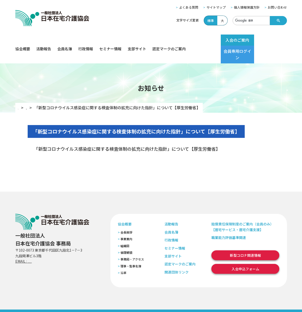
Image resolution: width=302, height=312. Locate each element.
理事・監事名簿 (131, 248)
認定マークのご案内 (169, 40)
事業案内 (126, 221)
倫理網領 (126, 235)
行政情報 (85, 40)
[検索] (250, 21)
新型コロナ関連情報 (245, 237)
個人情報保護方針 (247, 7)
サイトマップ (216, 7)
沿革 (123, 255)
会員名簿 (64, 40)
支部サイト (137, 40)
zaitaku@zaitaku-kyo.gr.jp (49, 243)
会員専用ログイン (267, 40)
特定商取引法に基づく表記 (108, 301)
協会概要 (22, 40)
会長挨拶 (126, 215)
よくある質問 (188, 7)
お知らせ (41, 90)
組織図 (125, 228)
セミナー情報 (110, 40)
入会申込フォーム (245, 251)
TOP (22, 90)
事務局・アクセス (132, 241)
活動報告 (43, 40)
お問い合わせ (277, 7)
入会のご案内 (228, 40)
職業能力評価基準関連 (228, 220)
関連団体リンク (176, 254)
